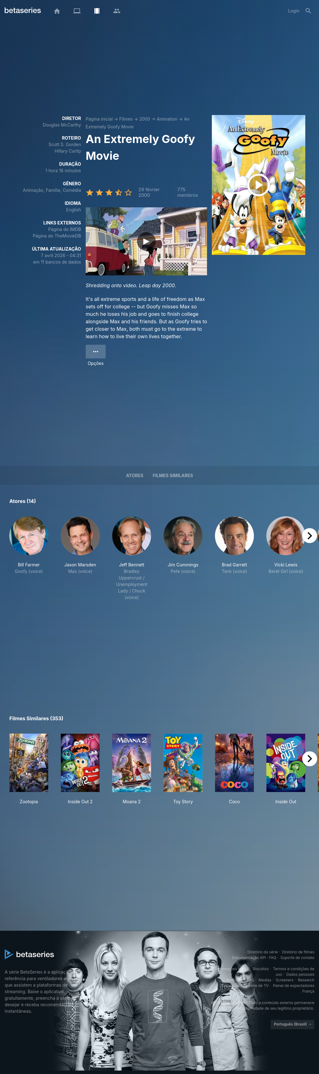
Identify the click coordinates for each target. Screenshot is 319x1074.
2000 (144, 119)
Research (306, 980)
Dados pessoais (300, 974)
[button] (28, 558)
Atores (134, 475)
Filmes (126, 119)
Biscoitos (261, 968)
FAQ (272, 957)
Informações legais (232, 968)
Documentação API (249, 957)
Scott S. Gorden (65, 144)
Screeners (285, 980)
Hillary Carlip (68, 151)
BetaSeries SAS (240, 980)
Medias (265, 980)
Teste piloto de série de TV (245, 985)
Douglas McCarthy (62, 124)
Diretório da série (262, 952)
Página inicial (99, 119)
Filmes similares (173, 475)
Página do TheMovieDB (57, 235)
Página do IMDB (64, 229)
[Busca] (308, 11)
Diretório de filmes (298, 952)
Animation (167, 119)
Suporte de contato (297, 957)
